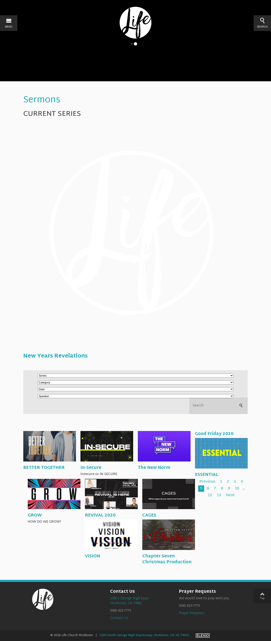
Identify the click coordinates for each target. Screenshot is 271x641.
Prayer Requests (192, 613)
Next (230, 495)
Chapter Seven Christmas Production (167, 559)
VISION (92, 556)
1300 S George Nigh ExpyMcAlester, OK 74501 (129, 600)
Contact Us (119, 618)
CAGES (149, 515)
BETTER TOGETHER (44, 468)
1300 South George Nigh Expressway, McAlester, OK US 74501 (144, 635)
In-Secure (90, 468)
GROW (35, 515)
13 (219, 495)
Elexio (203, 635)
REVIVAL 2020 (100, 515)
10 (237, 488)
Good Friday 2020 (214, 434)
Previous (207, 482)
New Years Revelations (55, 356)
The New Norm (154, 468)
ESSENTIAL (206, 475)
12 (210, 495)
